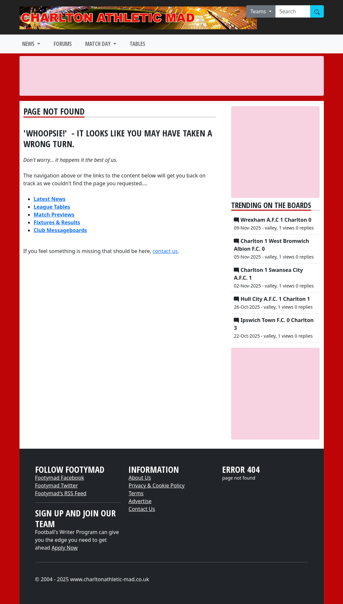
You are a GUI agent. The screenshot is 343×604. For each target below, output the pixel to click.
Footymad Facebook (59, 477)
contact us (165, 251)
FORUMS (63, 44)
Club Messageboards (60, 230)
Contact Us (141, 509)
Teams (259, 11)
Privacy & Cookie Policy (156, 485)
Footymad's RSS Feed (60, 493)
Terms (135, 493)
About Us (139, 477)
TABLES (137, 44)
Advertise (139, 501)
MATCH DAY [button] (98, 44)
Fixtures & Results (57, 222)
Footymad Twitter (56, 485)
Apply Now (64, 547)
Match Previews (54, 214)
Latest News (50, 199)
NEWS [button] (29, 44)
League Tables (52, 206)
